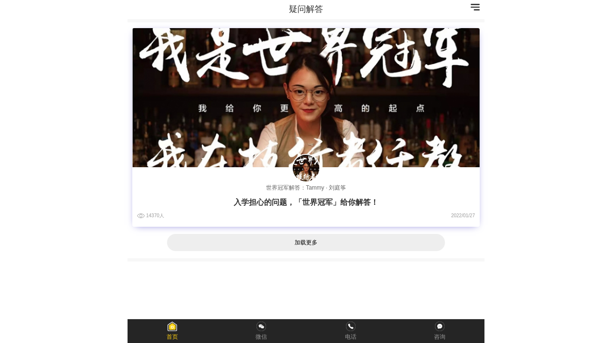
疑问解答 (306, 9)
